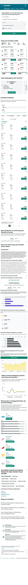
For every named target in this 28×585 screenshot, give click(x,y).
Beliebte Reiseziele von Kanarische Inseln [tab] (9, 481)
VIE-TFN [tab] (11, 238)
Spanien (7, 558)
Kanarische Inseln (12, 558)
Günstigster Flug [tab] (4, 44)
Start (1, 558)
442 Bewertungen (9, 464)
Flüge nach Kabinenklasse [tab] (6, 476)
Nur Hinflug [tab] (24, 44)
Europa (4, 558)
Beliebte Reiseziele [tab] (5, 478)
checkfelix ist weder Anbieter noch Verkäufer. (14, 550)
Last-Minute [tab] (19, 44)
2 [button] (11, 225)
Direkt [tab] (15, 43)
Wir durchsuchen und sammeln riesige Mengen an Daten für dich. (14, 552)
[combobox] (6, 17)
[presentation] (20, 14)
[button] (2, 6)
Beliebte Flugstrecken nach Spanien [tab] (8, 483)
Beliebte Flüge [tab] (15, 476)
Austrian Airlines (9, 436)
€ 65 (3, 13)
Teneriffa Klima (4, 249)
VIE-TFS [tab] (16, 238)
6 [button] (18, 225)
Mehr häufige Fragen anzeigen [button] (14, 280)
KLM (6, 413)
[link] (12, 92)
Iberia (7, 444)
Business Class (3, 492)
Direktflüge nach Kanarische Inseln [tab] (8, 486)
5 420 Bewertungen (9, 456)
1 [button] (9, 225)
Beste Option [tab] (9, 44)
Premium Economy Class (5, 494)
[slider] (26, 112)
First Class (3, 491)
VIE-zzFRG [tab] (9, 287)
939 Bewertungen (9, 439)
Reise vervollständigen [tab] (20, 486)
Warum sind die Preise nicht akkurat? (14, 554)
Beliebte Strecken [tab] (13, 478)
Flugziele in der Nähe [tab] (22, 481)
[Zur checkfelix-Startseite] (7, 5)
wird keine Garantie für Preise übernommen (8, 547)
